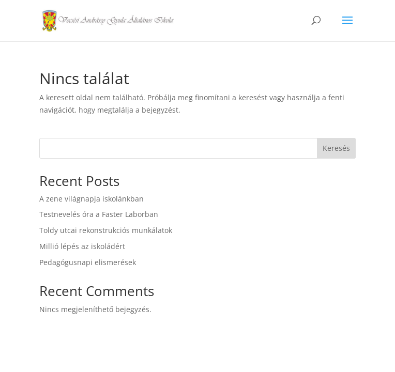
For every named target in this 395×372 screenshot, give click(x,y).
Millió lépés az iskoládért (82, 246)
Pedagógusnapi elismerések (87, 262)
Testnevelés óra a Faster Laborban (98, 214)
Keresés (336, 148)
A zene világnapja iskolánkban (91, 199)
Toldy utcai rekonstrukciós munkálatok (105, 230)
